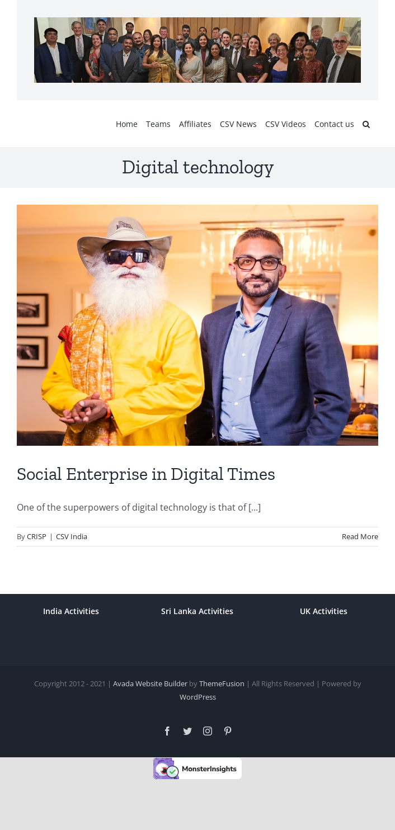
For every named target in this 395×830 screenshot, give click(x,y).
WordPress (198, 697)
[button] (366, 123)
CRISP (36, 536)
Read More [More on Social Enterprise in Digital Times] (360, 536)
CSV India (71, 536)
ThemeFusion (221, 683)
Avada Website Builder (150, 683)
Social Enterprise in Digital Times (146, 473)
